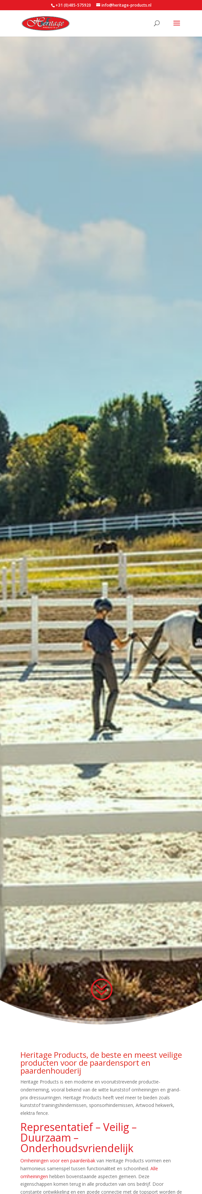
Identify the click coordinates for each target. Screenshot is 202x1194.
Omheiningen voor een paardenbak (57, 1160)
